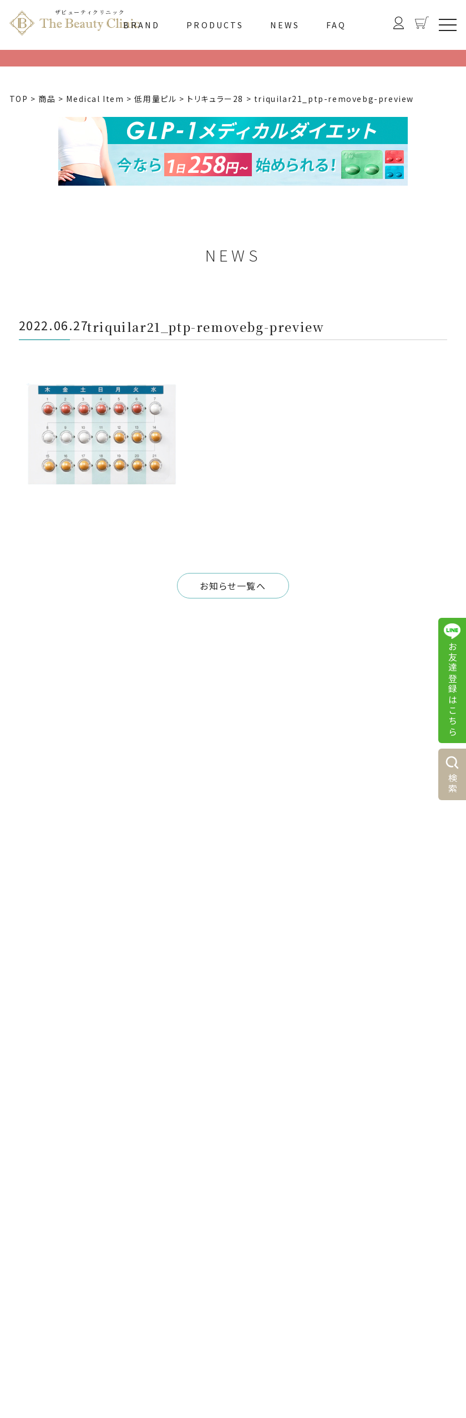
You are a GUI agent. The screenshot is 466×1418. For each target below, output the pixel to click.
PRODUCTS (215, 24)
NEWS (285, 24)
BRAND (141, 24)
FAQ (336, 24)
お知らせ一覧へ (233, 585)
